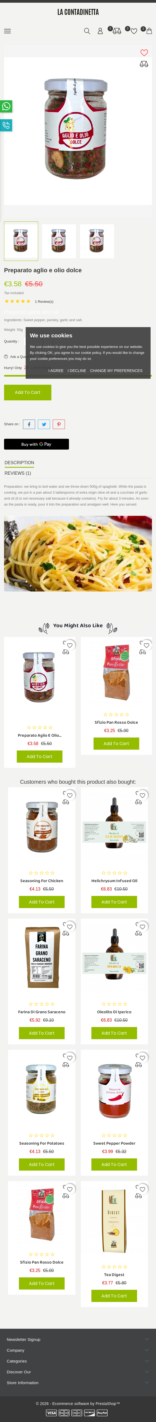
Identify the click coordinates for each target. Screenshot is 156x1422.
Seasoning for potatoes (41, 1144)
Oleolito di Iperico (114, 1012)
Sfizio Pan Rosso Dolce (116, 722)
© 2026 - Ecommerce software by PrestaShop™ (78, 1403)
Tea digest (114, 1276)
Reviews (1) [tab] (18, 473)
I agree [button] (56, 370)
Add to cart (29, 392)
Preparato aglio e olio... (39, 735)
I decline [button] (77, 370)
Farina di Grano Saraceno (41, 1012)
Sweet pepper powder (114, 1144)
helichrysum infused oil (114, 881)
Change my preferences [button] (116, 370)
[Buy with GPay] (36, 444)
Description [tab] (19, 462)
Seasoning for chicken (41, 881)
